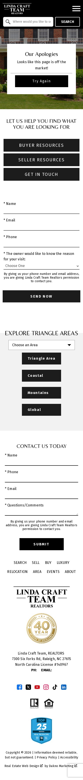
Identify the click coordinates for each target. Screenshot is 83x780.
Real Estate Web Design (23, 766)
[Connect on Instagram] (46, 687)
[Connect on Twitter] (28, 687)
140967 (62, 664)
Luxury (63, 563)
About (70, 572)
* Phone (10, 237)
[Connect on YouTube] (37, 687)
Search (67, 22)
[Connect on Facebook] (19, 687)
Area (37, 572)
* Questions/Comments (24, 505)
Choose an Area (25, 345)
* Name (10, 204)
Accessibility (69, 757)
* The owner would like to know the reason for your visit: (39, 256)
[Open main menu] (76, 8)
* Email (9, 220)
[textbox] (31, 21)
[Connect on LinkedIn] (63, 687)
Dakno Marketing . (63, 766)
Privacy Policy (47, 757)
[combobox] (28, 22)
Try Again (41, 81)
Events (53, 572)
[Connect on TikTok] (55, 687)
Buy (48, 563)
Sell (36, 563)
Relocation (17, 572)
